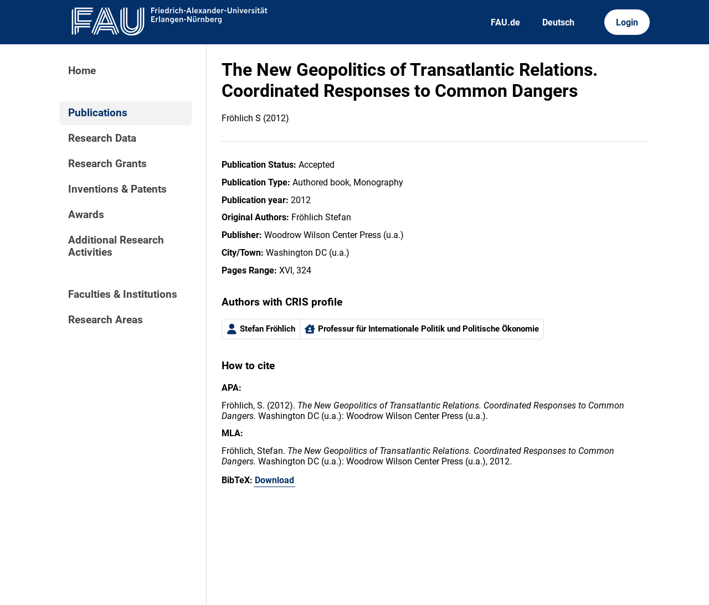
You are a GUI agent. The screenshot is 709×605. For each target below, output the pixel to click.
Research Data (102, 138)
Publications (97, 113)
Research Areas (105, 320)
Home (82, 71)
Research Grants (107, 164)
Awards (86, 215)
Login (627, 22)
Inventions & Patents (117, 189)
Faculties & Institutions (122, 294)
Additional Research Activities (116, 246)
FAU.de (505, 22)
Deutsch (558, 22)
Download (274, 480)
